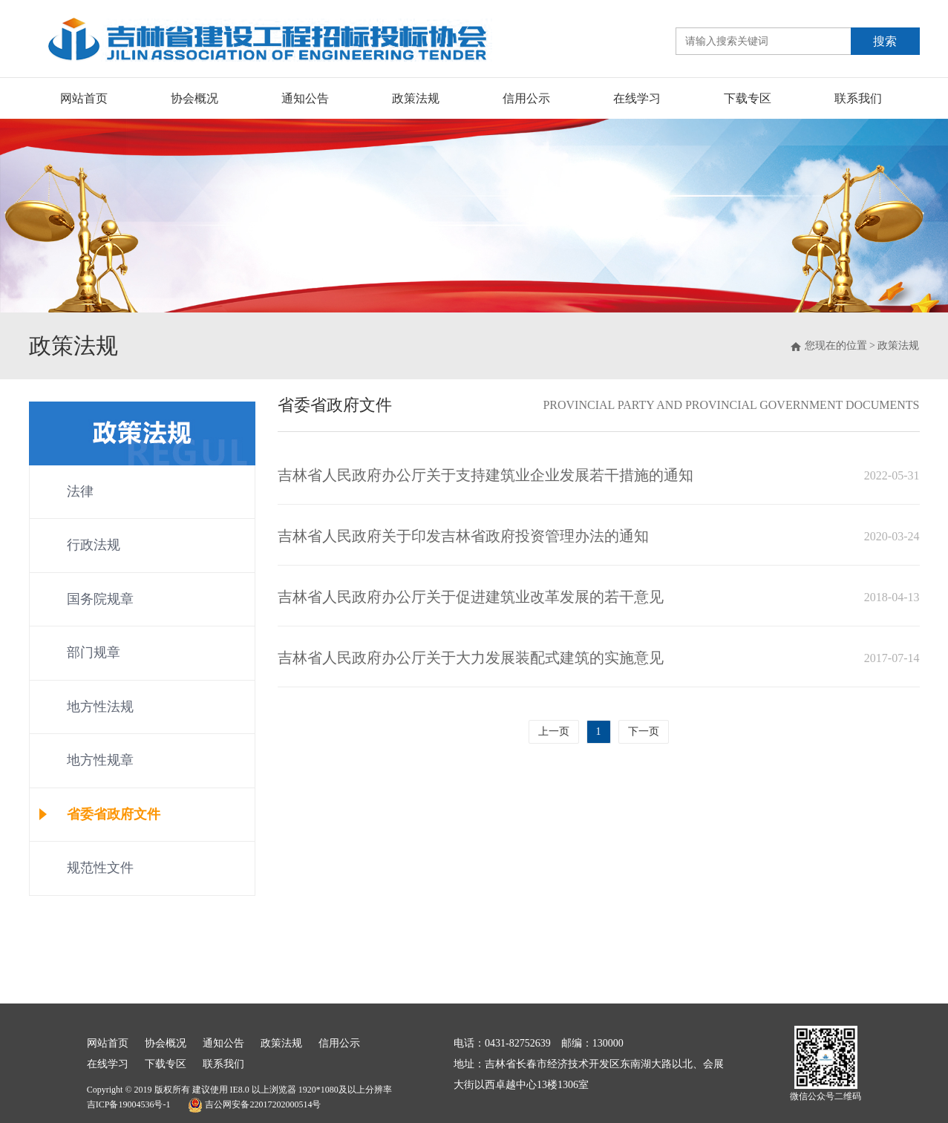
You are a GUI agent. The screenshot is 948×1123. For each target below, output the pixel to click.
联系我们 (858, 98)
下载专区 (747, 98)
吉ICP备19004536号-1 (129, 1104)
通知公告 (305, 98)
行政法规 (93, 544)
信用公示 (526, 98)
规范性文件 (100, 867)
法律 (80, 491)
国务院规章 (100, 599)
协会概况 (194, 98)
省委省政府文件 (113, 814)
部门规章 (93, 652)
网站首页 (84, 98)
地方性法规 (100, 706)
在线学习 (637, 98)
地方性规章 (100, 760)
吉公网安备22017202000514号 (254, 1105)
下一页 (643, 731)
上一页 (553, 731)
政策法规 (415, 98)
